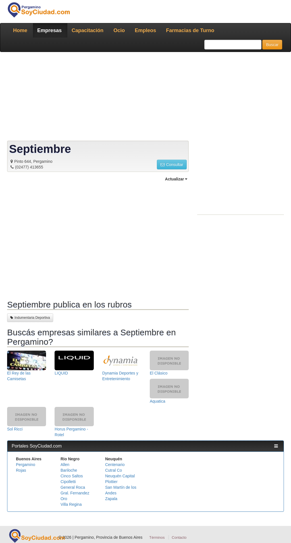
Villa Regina (71, 504)
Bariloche (69, 470)
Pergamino (25, 464)
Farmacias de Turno (190, 30)
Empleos (145, 30)
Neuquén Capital (120, 476)
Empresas (49, 30)
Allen (65, 464)
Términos (157, 537)
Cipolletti (68, 481)
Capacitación (87, 30)
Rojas (21, 470)
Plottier (111, 481)
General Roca (73, 487)
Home (20, 30)
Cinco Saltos (72, 476)
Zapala (111, 498)
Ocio (119, 30)
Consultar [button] (172, 164)
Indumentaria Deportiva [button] (30, 318)
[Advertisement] (145, 97)
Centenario (115, 464)
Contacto (179, 537)
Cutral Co (113, 470)
